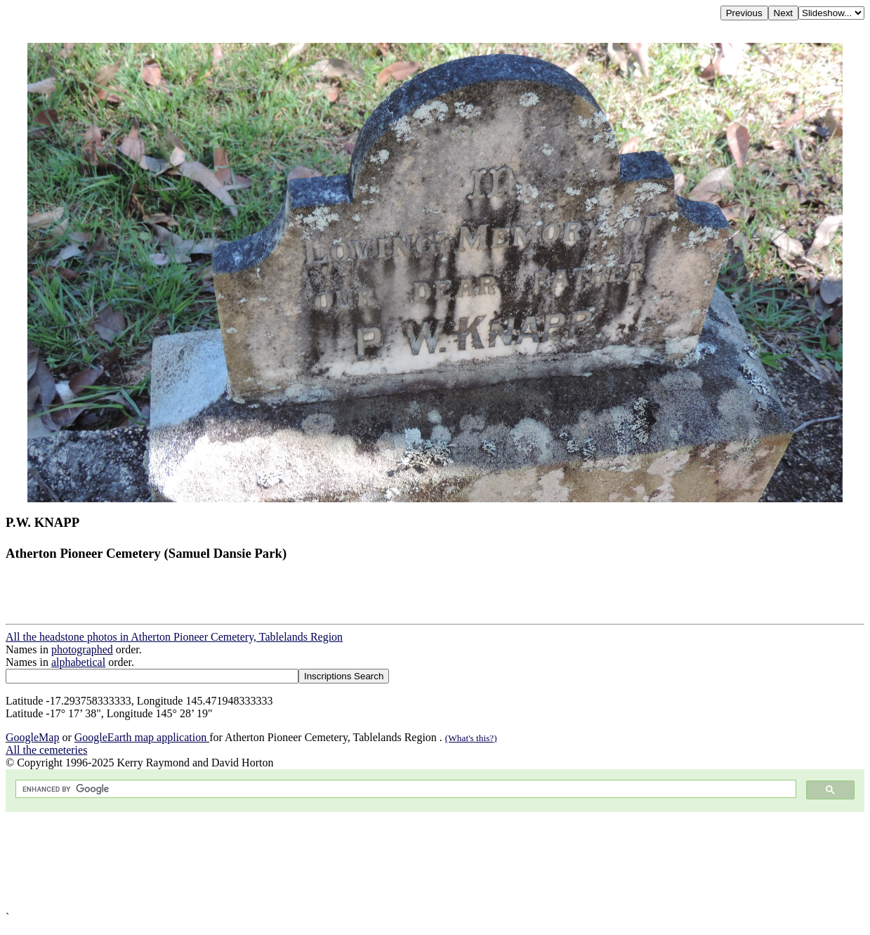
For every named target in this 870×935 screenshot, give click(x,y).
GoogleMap (32, 737)
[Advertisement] (427, 861)
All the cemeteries (46, 750)
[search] (404, 789)
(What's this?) (471, 738)
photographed (82, 649)
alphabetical (78, 662)
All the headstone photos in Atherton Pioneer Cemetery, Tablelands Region (174, 637)
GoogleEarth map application (141, 737)
